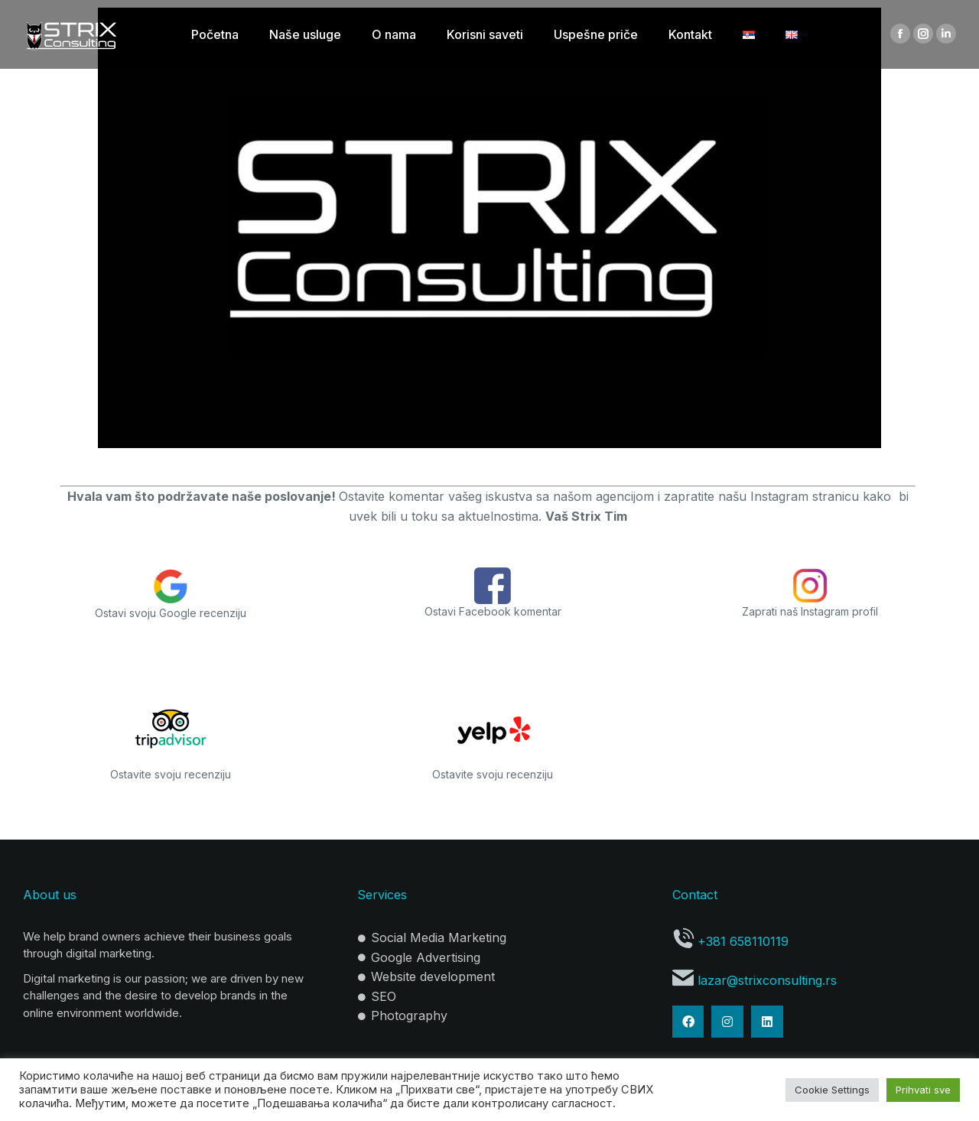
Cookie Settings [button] (832, 1090)
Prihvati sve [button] (923, 1090)
